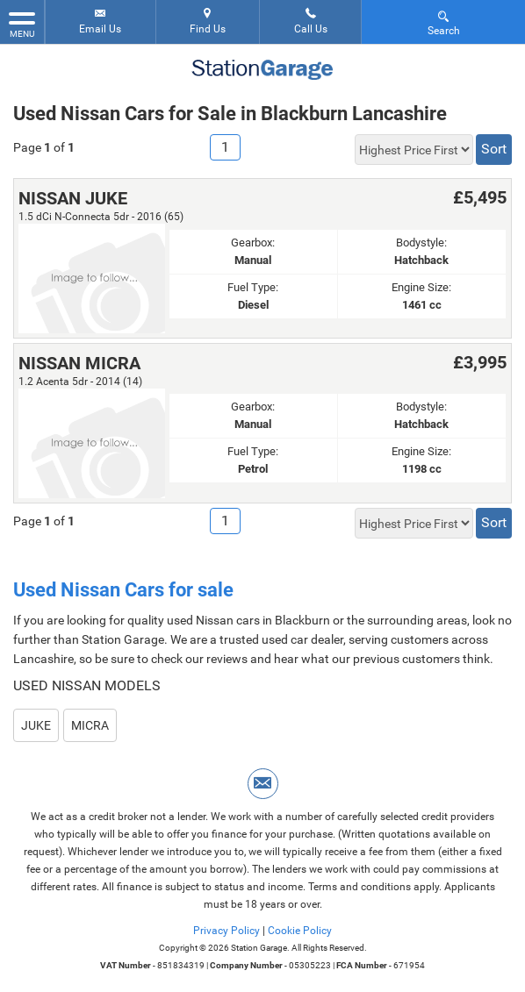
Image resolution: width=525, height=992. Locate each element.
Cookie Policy (300, 930)
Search (444, 22)
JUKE (36, 725)
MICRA (90, 725)
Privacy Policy (226, 930)
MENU (22, 24)
